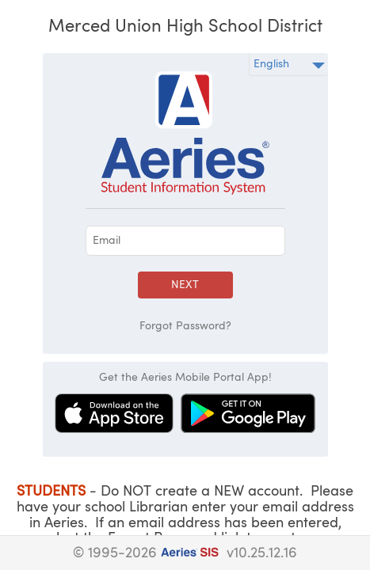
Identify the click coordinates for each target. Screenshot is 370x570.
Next (185, 285)
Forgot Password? (185, 326)
